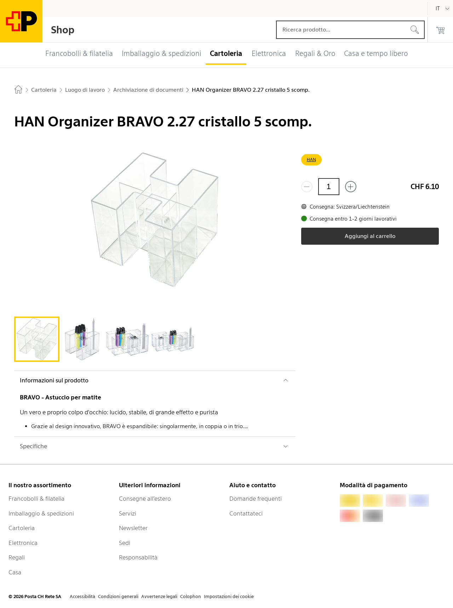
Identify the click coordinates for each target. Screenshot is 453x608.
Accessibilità (82, 596)
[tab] (36, 339)
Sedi (124, 542)
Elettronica (23, 542)
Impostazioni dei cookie (229, 596)
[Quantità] (328, 186)
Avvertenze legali (159, 596)
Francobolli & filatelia (36, 498)
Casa (14, 572)
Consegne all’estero (145, 498)
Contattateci (246, 513)
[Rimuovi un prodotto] (306, 186)
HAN (311, 159)
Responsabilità (138, 557)
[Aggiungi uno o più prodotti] (350, 186)
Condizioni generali (118, 596)
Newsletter (133, 528)
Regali (16, 557)
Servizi (127, 513)
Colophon (190, 596)
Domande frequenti (255, 498)
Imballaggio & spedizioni (41, 513)
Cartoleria (21, 528)
